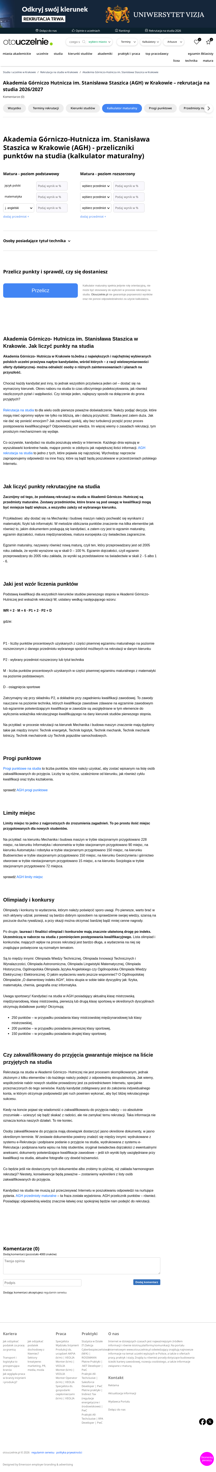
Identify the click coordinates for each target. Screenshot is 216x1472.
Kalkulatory (148, 42)
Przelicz (40, 290)
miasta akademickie (17, 54)
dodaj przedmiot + (16, 216)
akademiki (105, 54)
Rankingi (122, 31)
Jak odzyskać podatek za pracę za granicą (13, 1345)
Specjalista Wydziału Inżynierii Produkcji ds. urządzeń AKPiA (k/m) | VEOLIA (67, 1349)
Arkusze (172, 42)
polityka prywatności (69, 1452)
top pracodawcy (157, 54)
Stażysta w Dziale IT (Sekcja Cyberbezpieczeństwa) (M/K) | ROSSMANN (95, 1349)
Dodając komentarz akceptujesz (35, 1292)
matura (208, 61)
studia (58, 54)
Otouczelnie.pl (99, 294)
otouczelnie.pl (11, 1452)
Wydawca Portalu (119, 1401)
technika (191, 61)
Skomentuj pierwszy (207, 1459)
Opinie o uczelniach (86, 31)
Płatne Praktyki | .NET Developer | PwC (92, 1366)
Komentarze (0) (13, 97)
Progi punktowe (164, 108)
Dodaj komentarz (146, 1282)
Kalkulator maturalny (125, 108)
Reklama (113, 1385)
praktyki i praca (129, 54)
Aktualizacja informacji (122, 1393)
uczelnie (42, 54)
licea (176, 61)
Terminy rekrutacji (47, 108)
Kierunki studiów (85, 108)
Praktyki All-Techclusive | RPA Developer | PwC (92, 1419)
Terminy (126, 42)
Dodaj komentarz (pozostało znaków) (30, 1254)
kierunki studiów (80, 54)
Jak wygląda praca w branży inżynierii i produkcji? (14, 1378)
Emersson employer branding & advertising (46, 1464)
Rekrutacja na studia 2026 (163, 31)
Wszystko (15, 108)
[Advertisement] (190, 202)
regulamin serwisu (55, 1292)
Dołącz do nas (46, 31)
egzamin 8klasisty (200, 54)
